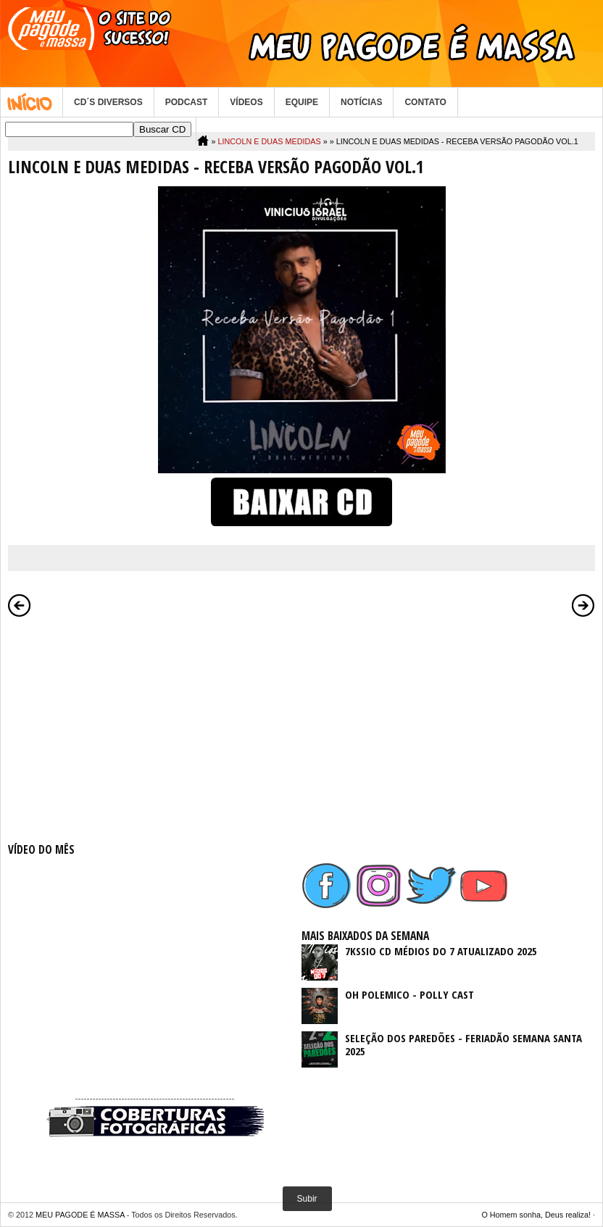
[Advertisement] (155, 726)
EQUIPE (302, 102)
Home (31, 102)
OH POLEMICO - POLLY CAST (409, 994)
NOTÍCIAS (361, 102)
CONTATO (425, 102)
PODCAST (186, 102)
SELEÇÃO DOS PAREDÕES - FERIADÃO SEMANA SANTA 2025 (463, 1044)
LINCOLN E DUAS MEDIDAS (268, 141)
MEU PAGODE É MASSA (80, 1214)
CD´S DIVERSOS (108, 102)
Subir (307, 1199)
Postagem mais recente (19, 605)
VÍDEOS (246, 102)
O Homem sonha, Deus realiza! (536, 1214)
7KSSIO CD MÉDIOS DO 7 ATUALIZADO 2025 (441, 951)
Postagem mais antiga (583, 605)
